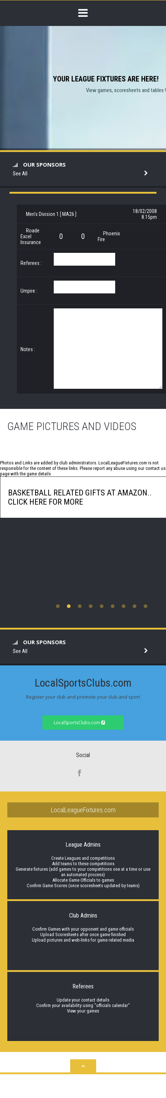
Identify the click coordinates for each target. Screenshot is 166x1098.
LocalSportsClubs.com (79, 722)
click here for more (45, 501)
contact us (156, 468)
